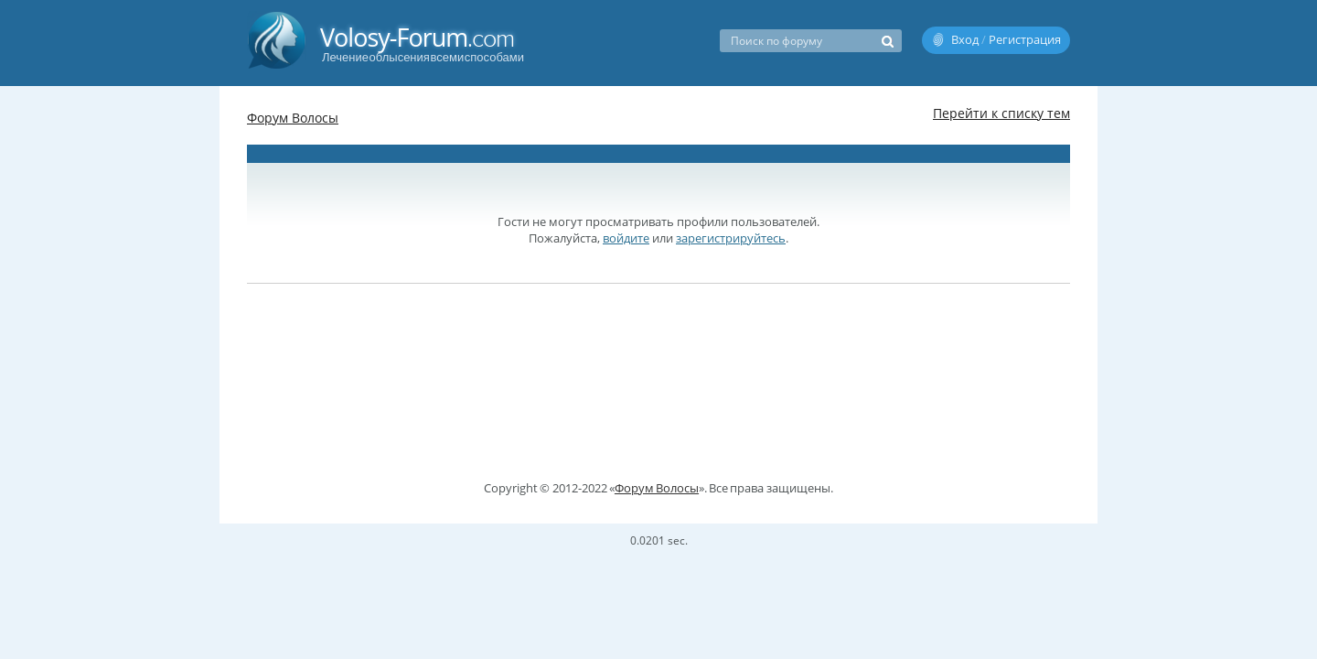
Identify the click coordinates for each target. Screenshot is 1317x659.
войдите (626, 238)
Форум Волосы (292, 117)
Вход (965, 39)
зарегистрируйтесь (731, 238)
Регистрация (1025, 39)
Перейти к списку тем (1001, 113)
